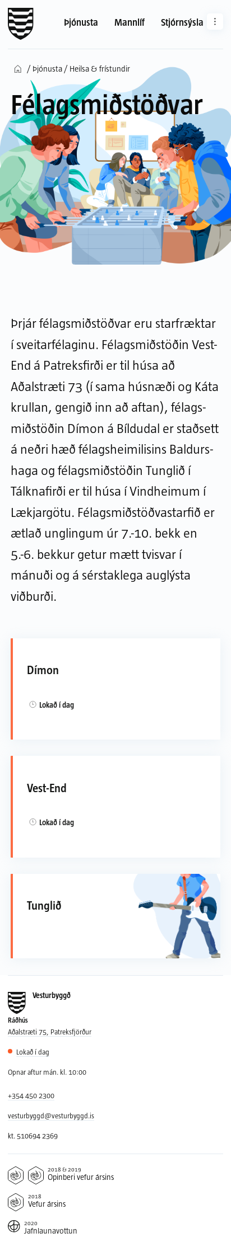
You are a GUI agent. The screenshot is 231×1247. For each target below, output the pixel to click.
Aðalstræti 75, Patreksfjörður (49, 1031)
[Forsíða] (21, 24)
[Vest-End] (115, 807)
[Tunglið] (115, 916)
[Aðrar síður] (215, 21)
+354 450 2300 (31, 1095)
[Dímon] (115, 689)
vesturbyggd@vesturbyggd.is (51, 1115)
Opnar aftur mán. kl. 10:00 (47, 1071)
